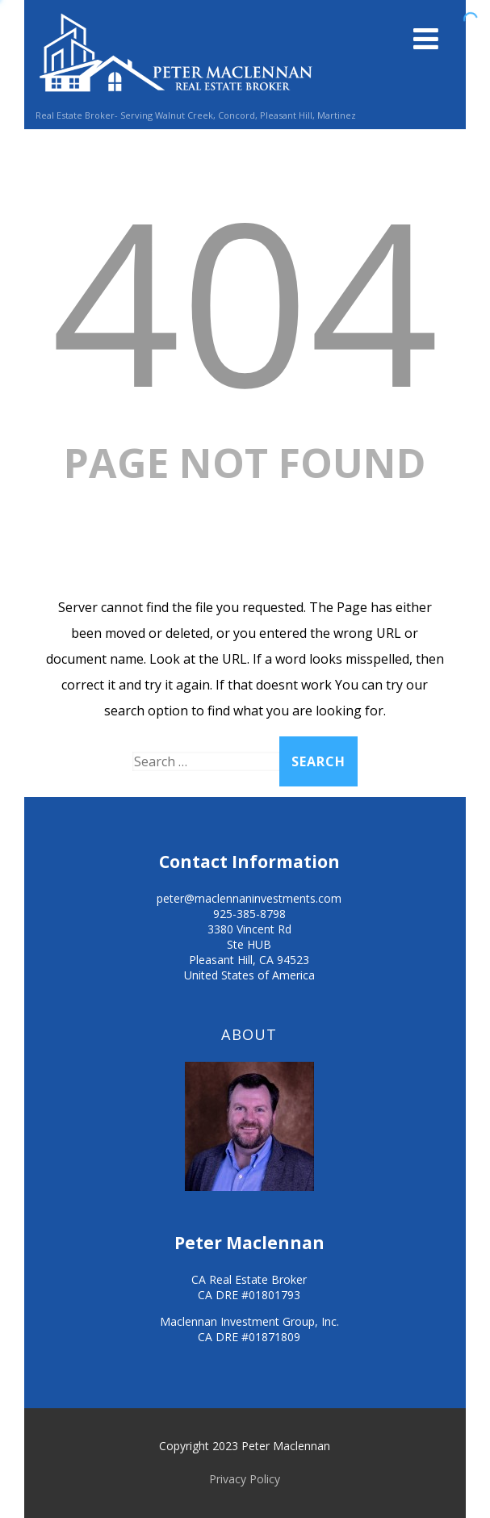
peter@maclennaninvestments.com (249, 898)
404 (244, 299)
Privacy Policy (244, 1479)
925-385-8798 (249, 913)
